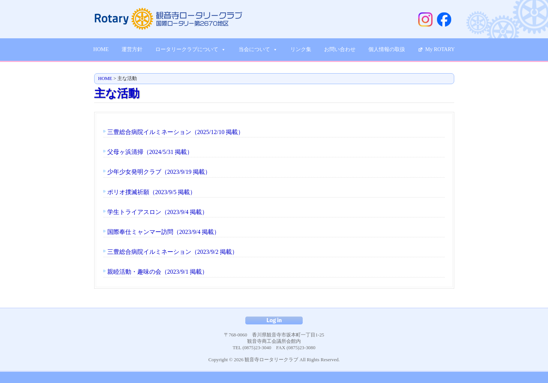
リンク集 (300, 49)
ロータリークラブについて (190, 49)
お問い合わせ (340, 49)
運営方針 (132, 49)
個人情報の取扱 (386, 49)
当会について (258, 49)
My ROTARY (440, 49)
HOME (101, 49)
